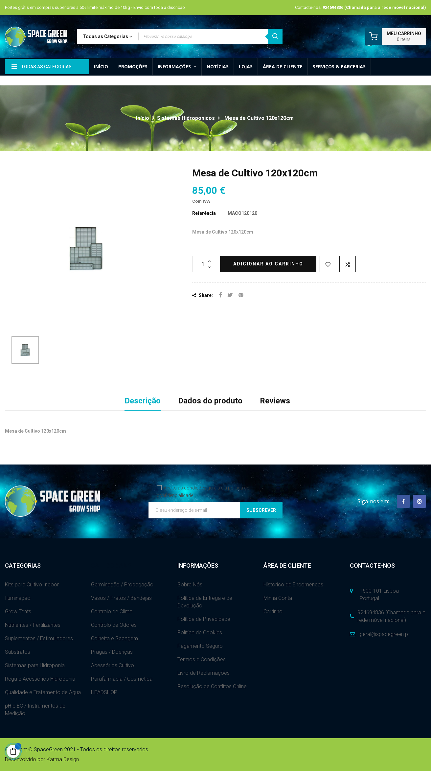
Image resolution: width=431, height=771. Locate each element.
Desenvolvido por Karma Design (42, 759)
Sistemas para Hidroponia (35, 665)
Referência (204, 213)
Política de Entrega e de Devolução (204, 602)
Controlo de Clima (111, 611)
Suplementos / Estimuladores (39, 638)
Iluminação (18, 598)
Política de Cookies (199, 632)
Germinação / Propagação (122, 584)
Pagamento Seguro (200, 646)
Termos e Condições (201, 659)
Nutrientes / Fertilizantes (32, 625)
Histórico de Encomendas (293, 584)
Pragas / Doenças (112, 652)
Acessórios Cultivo (112, 665)
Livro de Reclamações (203, 673)
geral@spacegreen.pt (385, 634)
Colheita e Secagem (114, 638)
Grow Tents (18, 611)
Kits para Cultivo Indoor (32, 584)
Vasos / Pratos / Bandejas (121, 598)
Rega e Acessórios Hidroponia (40, 679)
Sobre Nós (189, 584)
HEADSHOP (104, 692)
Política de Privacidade (203, 619)
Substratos (17, 652)
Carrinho (273, 611)
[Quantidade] (203, 264)
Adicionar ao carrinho (268, 263)
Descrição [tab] (143, 400)
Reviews (275, 400)
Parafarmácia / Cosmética (121, 679)
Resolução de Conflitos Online (212, 686)
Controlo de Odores (114, 625)
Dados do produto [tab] (210, 400)
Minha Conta (277, 598)
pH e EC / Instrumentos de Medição (35, 709)
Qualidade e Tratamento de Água (43, 692)
